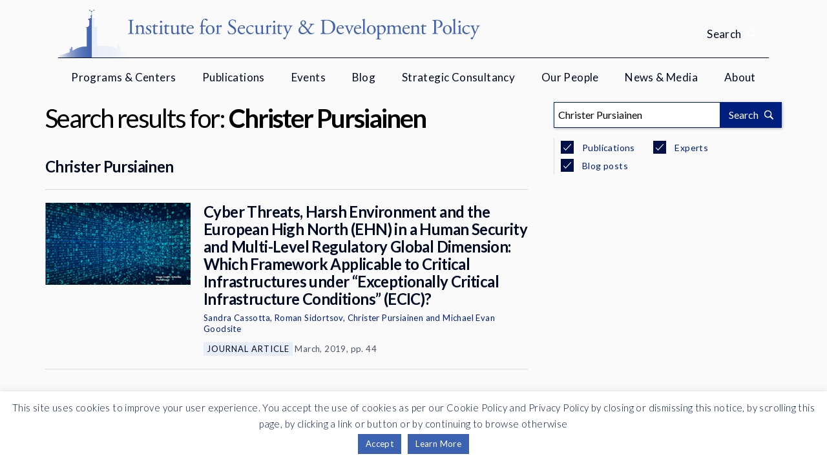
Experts (690, 147)
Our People (570, 77)
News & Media (661, 77)
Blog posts (604, 165)
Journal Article (248, 349)
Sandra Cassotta (237, 318)
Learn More (438, 444)
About (740, 77)
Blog (364, 77)
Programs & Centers (123, 77)
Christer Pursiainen (109, 166)
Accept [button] (379, 444)
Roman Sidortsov (309, 318)
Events (308, 77)
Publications (233, 77)
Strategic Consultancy (458, 77)
